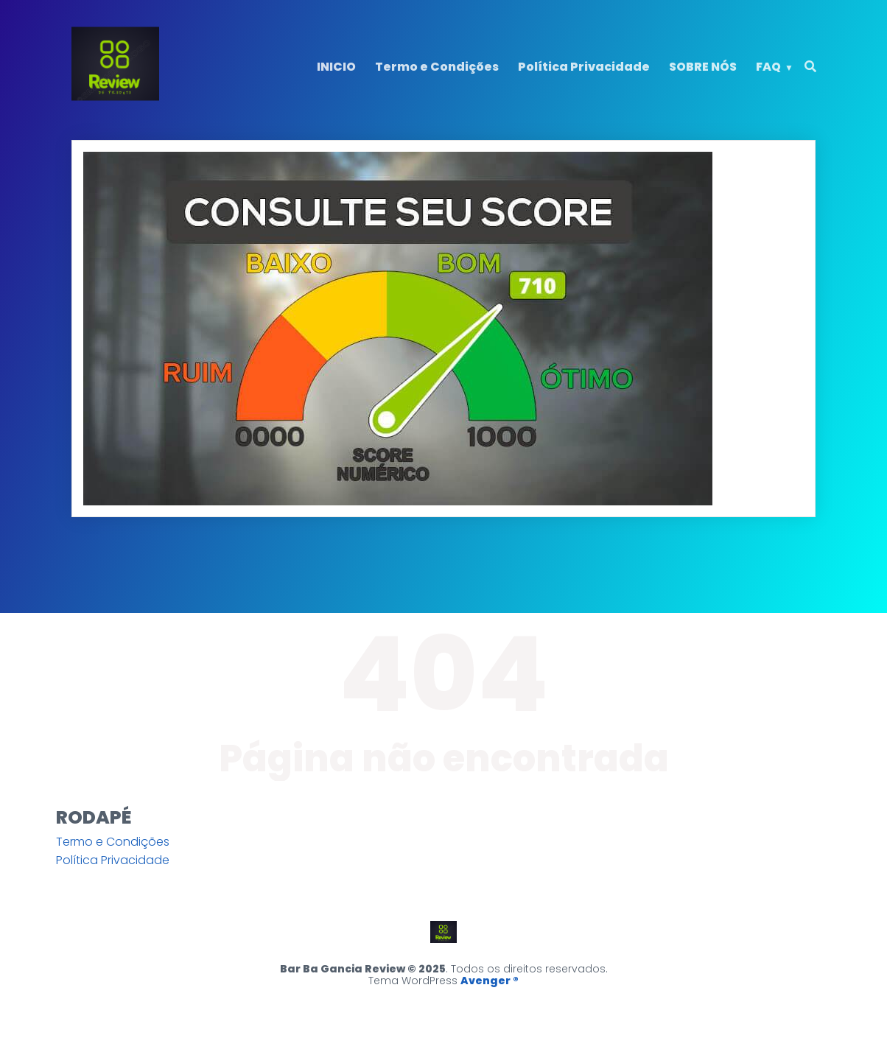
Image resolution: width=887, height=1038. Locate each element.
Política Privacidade (584, 66)
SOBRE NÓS (703, 66)
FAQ (768, 66)
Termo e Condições (437, 66)
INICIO (336, 66)
